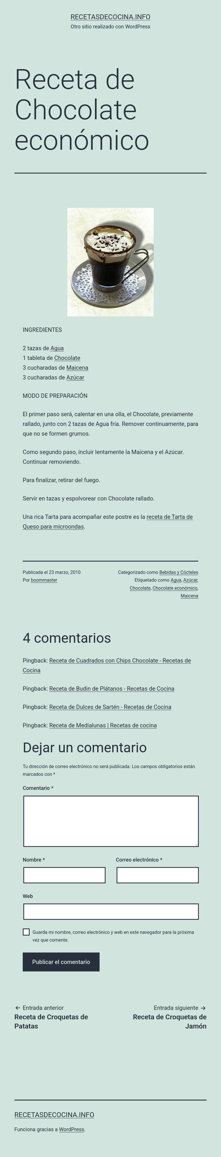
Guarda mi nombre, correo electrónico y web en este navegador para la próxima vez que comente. (113, 936)
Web (28, 896)
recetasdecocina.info (110, 17)
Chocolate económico (175, 588)
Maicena (77, 367)
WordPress (71, 1129)
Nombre (34, 860)
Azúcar (75, 377)
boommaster (44, 580)
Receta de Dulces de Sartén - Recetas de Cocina (110, 707)
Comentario (38, 788)
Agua (57, 348)
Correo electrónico (139, 860)
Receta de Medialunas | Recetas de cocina (103, 725)
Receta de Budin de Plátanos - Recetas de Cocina (111, 688)
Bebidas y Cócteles (178, 572)
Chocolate (67, 357)
